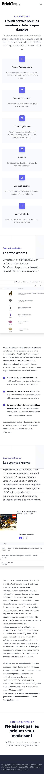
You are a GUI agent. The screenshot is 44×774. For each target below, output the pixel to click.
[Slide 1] (19, 442)
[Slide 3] (25, 442)
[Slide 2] (22, 442)
